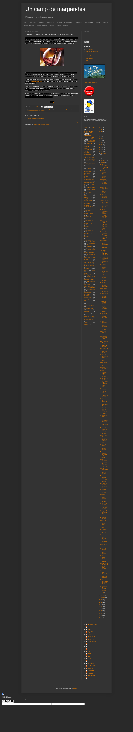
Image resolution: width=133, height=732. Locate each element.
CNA (89, 629)
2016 (100, 149)
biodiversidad (87, 171)
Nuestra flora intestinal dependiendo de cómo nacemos (104, 506)
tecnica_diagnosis (88, 319)
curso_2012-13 (88, 226)
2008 (100, 613)
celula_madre (88, 192)
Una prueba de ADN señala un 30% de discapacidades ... (104, 259)
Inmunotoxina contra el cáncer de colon (103, 485)
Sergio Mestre (91, 675)
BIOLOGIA (43, 109)
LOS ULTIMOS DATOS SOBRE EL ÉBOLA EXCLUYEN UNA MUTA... (103, 224)
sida (93, 313)
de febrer (103, 595)
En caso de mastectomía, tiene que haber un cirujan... (104, 190)
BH (93, 128)
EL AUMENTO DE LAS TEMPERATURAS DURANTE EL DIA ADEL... (104, 382)
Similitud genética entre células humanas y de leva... (103, 174)
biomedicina (87, 173)
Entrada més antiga (73, 122)
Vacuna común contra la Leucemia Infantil (104, 350)
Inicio (25, 22)
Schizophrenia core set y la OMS (103, 338)
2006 (100, 617)
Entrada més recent (31, 122)
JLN (89, 651)
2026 (100, 127)
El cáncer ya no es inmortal (103, 531)
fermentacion (57, 109)
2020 (100, 140)
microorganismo (88, 292)
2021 (100, 138)
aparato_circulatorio (89, 157)
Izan (89, 649)
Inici (52, 122)
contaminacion (89, 22)
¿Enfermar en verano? (103, 416)
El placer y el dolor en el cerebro (103, 491)
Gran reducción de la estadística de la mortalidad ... (103, 538)
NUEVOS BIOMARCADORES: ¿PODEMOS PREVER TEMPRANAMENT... (104, 214)
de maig (103, 162)
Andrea (89, 627)
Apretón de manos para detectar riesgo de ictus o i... (104, 471)
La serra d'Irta (89, 58)
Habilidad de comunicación (103, 364)
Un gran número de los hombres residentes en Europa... (103, 325)
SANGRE (86, 146)
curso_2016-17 (88, 240)
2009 (100, 611)
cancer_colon (92, 186)
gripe (93, 270)
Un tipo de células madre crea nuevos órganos (103, 558)
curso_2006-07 (88, 207)
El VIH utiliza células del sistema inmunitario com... (103, 316)
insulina (90, 283)
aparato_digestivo (91, 159)
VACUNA (86, 153)
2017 (100, 147)
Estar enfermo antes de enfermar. (103, 333)
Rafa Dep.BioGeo (92, 666)
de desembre (104, 153)
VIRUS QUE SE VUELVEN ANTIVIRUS (104, 253)
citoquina (86, 199)
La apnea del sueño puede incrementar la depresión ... (104, 244)
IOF (88, 646)
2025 (100, 129)
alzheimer (86, 156)
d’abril (102, 593)
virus (88, 321)
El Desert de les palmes (92, 51)
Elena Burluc (91, 639)
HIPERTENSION (91, 141)
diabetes (89, 246)
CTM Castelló (89, 49)
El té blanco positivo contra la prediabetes (104, 284)
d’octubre (103, 160)
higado (89, 272)
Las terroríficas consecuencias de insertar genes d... (104, 566)
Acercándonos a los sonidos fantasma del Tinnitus (103, 277)
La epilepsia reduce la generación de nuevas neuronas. (103, 308)
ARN (85, 128)
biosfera (98, 22)
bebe (89, 168)
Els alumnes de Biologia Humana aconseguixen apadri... (103, 182)
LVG (89, 656)
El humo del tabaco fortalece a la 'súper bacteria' (103, 447)
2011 (100, 606)
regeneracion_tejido (88, 308)
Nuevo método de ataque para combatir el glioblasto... (104, 430)
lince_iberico (87, 284)
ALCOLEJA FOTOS (92, 624)
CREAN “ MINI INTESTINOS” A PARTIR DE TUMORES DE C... (104, 204)
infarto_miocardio (91, 276)
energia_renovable (89, 252)
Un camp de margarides (55, 9)
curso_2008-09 (88, 213)
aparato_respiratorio (88, 167)
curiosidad (86, 205)
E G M (89, 634)
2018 (100, 145)
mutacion (86, 295)
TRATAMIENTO (88, 149)
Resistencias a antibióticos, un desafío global (104, 582)
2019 (100, 142)
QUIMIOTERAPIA (88, 145)
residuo (89, 309)
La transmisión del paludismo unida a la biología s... (104, 344)
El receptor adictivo (103, 518)
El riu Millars (89, 53)
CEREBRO (87, 136)
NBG (89, 661)
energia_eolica (91, 249)
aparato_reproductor (89, 163)
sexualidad (86, 313)
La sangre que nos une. (103, 368)
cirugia (85, 195)
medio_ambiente (29, 25)
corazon (86, 202)
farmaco (89, 267)
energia (93, 248)
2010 (100, 608)
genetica (59, 22)
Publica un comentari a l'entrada (36, 118)
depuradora (92, 243)
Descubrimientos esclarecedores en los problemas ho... (103, 439)
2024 (100, 132)
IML (88, 644)
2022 (100, 136)
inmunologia (78, 22)
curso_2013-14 (88, 230)
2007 (100, 615)
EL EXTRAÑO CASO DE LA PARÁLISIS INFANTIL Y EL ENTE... (104, 235)
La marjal (88, 57)
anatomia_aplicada (62, 25)
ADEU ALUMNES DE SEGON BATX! (104, 166)
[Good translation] (5, 701)
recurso (105, 22)
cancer (93, 184)
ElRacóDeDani (91, 636)
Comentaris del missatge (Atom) (41, 124)
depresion (92, 241)
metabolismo (50, 22)
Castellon (92, 140)
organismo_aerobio (30, 110)
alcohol (39, 109)
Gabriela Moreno (92, 641)
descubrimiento (91, 245)
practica (52, 25)
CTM (93, 138)
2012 (100, 604)
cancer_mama (91, 187)
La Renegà (88, 55)
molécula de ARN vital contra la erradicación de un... (103, 410)
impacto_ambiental (89, 275)
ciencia (90, 194)
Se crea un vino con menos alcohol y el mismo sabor (103, 524)
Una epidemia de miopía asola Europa (103, 513)
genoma (86, 270)
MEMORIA (89, 143)
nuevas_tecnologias (89, 302)
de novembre (104, 157)
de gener (103, 597)
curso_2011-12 (88, 223)
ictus (85, 273)
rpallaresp (86, 311)
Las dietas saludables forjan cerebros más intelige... (103, 498)
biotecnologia (87, 178)
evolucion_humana (89, 265)
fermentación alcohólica (37, 81)
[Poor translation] (11, 701)
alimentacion (87, 154)
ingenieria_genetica (89, 279)
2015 (100, 151)
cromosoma (87, 203)
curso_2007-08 (88, 210)
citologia (41, 22)
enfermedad (91, 254)
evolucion (89, 264)
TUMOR (86, 151)
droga (85, 248)
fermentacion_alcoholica (65, 109)
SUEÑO (86, 148)
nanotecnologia (87, 297)
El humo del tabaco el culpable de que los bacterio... (103, 551)
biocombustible (87, 170)
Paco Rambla (91, 663)
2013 (100, 602)
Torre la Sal (88, 60)
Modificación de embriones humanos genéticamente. (103, 402)
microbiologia (68, 22)
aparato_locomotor (90, 160)
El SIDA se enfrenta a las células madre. (103, 196)
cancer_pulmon (91, 189)
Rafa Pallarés (91, 670)
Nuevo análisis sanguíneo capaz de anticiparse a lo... (104, 296)
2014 (100, 600)
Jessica (89, 653)
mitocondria (87, 294)
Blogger (75, 688)
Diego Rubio (91, 632)
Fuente (52, 102)
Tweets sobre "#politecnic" (90, 82)
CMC (85, 138)
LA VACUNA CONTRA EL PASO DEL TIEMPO (103, 373)
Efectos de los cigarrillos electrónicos (104, 290)
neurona (86, 300)
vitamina (86, 322)
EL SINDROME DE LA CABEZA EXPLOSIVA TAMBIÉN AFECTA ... (104, 392)
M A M (89, 658)
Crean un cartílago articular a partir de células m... (103, 454)
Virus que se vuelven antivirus (103, 303)
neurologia (87, 299)
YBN (89, 678)
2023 (100, 134)
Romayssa (90, 673)
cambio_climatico (42, 25)
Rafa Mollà (90, 668)
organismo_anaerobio (40, 110)
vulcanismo (86, 324)
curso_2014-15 (50, 109)
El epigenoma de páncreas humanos (103, 588)
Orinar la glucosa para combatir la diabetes (103, 478)
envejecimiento (87, 260)
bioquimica (33, 22)
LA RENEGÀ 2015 (103, 545)
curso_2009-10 (88, 216)
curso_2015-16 (88, 236)
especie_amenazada (89, 262)
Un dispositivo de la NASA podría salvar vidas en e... (104, 357)
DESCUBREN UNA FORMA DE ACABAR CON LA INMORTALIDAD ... (104, 268)
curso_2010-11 (88, 220)
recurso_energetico (89, 305)
